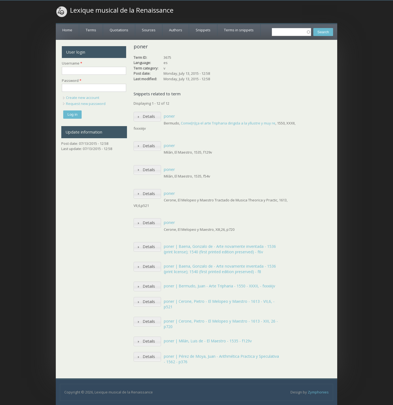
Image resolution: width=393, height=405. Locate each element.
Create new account (82, 97)
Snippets (203, 29)
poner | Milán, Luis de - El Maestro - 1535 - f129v (208, 340)
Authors (175, 29)
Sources (149, 29)
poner (169, 116)
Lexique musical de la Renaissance (121, 10)
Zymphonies (318, 392)
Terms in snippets (239, 29)
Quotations (119, 29)
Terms (91, 29)
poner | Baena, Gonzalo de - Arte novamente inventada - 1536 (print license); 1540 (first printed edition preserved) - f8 (220, 268)
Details (149, 116)
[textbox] (291, 32)
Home (67, 29)
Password (71, 80)
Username (72, 63)
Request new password (86, 103)
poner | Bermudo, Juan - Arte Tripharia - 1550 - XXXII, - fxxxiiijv (219, 286)
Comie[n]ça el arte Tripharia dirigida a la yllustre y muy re (228, 123)
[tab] (147, 116)
